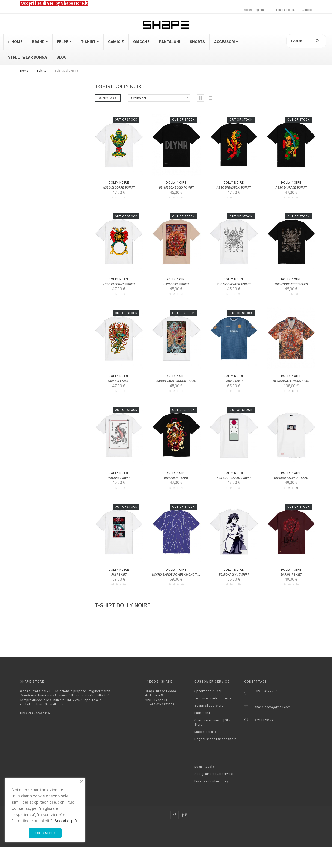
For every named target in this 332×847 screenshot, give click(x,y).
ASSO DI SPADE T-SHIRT (291, 187)
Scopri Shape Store (208, 705)
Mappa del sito (205, 732)
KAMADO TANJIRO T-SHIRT (234, 478)
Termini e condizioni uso (212, 698)
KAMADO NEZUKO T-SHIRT (291, 478)
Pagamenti (202, 712)
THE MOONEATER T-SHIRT (234, 284)
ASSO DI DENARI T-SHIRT (119, 284)
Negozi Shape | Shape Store (215, 739)
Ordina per (138, 98)
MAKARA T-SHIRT (119, 478)
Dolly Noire (119, 182)
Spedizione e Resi (207, 691)
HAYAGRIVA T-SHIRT (176, 284)
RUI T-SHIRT (119, 574)
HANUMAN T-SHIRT (176, 478)
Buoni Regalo (204, 766)
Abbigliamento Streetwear (214, 774)
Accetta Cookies (45, 833)
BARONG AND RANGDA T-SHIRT (176, 381)
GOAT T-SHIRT (234, 381)
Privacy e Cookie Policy (211, 781)
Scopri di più (65, 820)
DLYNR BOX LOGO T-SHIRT (176, 187)
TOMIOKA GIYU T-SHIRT (234, 574)
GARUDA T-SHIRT (119, 381)
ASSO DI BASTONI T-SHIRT (234, 187)
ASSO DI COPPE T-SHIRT (119, 187)
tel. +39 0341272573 (159, 704)
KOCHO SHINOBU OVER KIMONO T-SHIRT (178, 574)
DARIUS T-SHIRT (291, 574)
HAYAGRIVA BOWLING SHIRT (291, 381)
